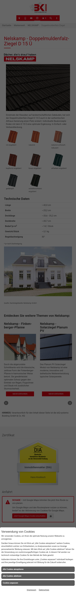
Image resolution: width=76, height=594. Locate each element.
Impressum (31, 590)
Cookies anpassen (10, 583)
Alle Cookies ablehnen (12, 576)
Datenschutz (44, 590)
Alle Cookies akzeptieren (13, 569)
